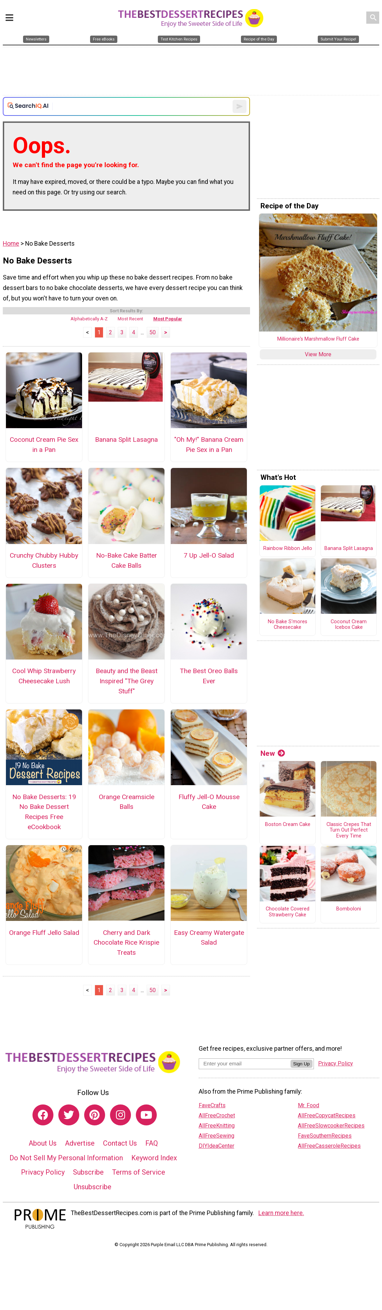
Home (11, 243)
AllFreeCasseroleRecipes (329, 1145)
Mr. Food (308, 1105)
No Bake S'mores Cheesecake (287, 625)
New (272, 753)
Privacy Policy (43, 1172)
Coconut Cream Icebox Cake (349, 625)
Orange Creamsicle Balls (126, 802)
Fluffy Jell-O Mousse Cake (209, 802)
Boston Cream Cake (287, 824)
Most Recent (130, 318)
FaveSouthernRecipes (325, 1135)
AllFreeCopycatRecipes (326, 1115)
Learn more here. (281, 1212)
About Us (43, 1143)
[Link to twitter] (68, 1114)
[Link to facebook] (42, 1114)
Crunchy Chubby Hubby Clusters (44, 560)
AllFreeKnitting (217, 1125)
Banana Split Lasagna (126, 440)
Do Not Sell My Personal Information (66, 1158)
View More (318, 354)
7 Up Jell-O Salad (209, 555)
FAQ (151, 1143)
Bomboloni (348, 909)
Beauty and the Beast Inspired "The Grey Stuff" (126, 681)
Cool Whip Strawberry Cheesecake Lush (44, 676)
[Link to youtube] (146, 1114)
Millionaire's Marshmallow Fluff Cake (318, 339)
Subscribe (88, 1172)
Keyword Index (154, 1158)
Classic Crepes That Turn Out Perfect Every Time (348, 830)
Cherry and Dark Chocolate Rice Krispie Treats (126, 943)
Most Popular (167, 318)
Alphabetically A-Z (89, 318)
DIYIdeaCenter (216, 1145)
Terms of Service (138, 1172)
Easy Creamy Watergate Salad (209, 938)
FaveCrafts (212, 1105)
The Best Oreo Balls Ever (209, 676)
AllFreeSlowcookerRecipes (331, 1125)
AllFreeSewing (216, 1135)
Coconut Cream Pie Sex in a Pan (44, 445)
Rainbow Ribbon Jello (287, 548)
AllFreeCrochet (217, 1115)
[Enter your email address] (244, 1063)
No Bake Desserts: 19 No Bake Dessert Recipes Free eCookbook (44, 812)
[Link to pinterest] (94, 1114)
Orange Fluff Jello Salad (44, 933)
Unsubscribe (92, 1187)
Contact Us (120, 1143)
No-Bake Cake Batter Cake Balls (126, 560)
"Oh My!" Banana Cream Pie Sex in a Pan (208, 445)
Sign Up (301, 1063)
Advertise (80, 1143)
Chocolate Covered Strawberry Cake (287, 912)
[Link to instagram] (120, 1114)
